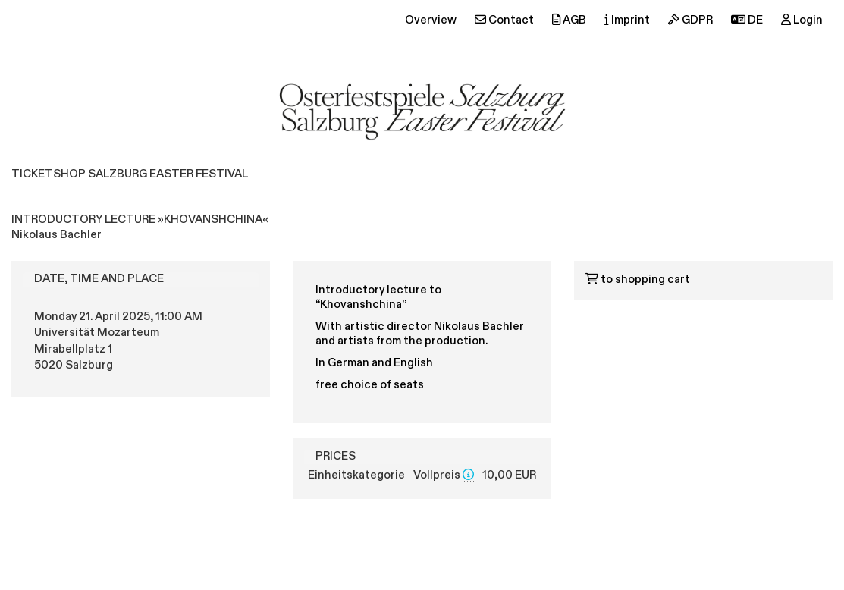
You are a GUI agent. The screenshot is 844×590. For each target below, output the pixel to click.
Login (802, 20)
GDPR (690, 20)
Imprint (627, 20)
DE (747, 20)
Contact (504, 20)
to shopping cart (637, 280)
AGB (569, 20)
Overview (431, 20)
